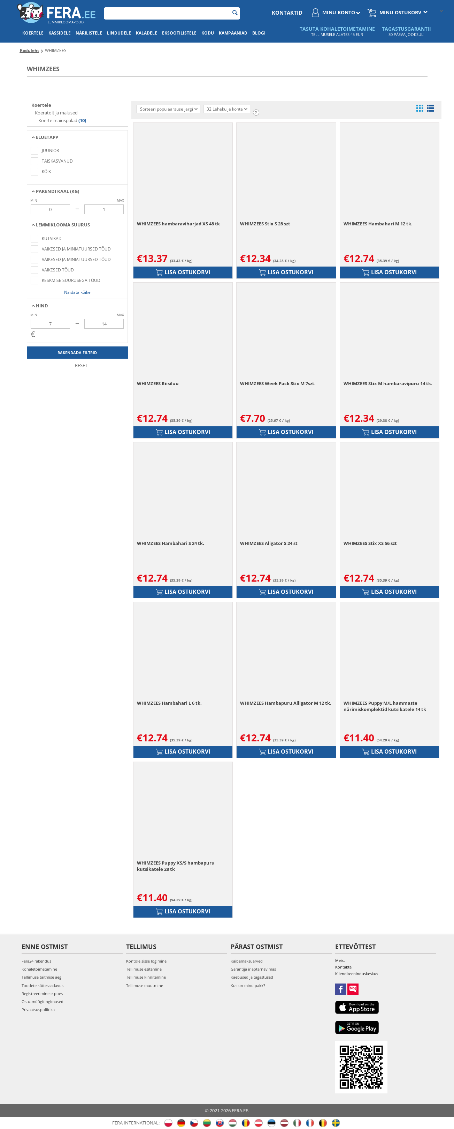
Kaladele (146, 33)
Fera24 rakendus (36, 961)
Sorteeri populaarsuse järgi (169, 109)
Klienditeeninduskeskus (356, 973)
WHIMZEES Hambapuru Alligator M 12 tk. (285, 703)
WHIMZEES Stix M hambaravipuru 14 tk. (388, 383)
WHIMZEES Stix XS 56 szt (370, 543)
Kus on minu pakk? (248, 985)
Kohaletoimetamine (39, 969)
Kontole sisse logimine (146, 961)
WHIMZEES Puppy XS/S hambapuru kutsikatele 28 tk (176, 866)
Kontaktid (287, 12)
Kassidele (59, 33)
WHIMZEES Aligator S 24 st (269, 543)
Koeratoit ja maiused (56, 113)
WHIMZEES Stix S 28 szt (265, 223)
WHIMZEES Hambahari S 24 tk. (170, 543)
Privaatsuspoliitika (38, 1009)
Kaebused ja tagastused (252, 977)
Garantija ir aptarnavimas (253, 969)
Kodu (207, 33)
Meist (340, 960)
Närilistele (89, 33)
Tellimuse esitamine (144, 969)
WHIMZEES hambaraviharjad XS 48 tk (178, 223)
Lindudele (119, 33)
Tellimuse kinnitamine (146, 977)
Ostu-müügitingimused (42, 1001)
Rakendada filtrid (77, 352)
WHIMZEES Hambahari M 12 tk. (378, 223)
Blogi (259, 33)
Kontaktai (344, 967)
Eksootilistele (179, 33)
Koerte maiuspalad (57, 120)
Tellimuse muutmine (144, 985)
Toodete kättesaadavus (42, 985)
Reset (77, 365)
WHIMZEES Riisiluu (158, 383)
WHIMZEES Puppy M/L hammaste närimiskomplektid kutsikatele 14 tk (385, 706)
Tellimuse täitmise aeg (41, 977)
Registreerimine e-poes (42, 993)
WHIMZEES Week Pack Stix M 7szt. (278, 383)
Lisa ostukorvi (183, 272)
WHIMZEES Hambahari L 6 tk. (169, 703)
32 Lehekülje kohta (227, 109)
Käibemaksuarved (247, 961)
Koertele (33, 33)
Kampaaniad (233, 33)
